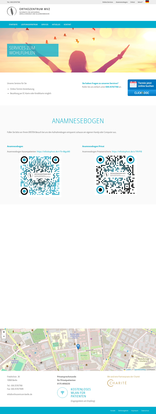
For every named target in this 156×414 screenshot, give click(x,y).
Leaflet (127, 370)
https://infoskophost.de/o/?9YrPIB (127, 151)
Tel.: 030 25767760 (13, 2)
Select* (140, 2)
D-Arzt (133, 2)
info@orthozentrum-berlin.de (19, 394)
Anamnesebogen (122, 2)
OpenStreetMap (140, 370)
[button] (78, 347)
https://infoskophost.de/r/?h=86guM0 (53, 151)
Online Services (107, 2)
